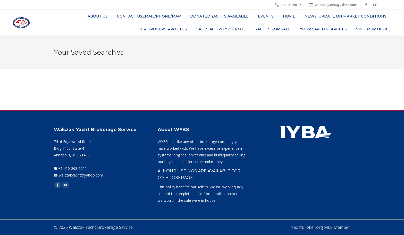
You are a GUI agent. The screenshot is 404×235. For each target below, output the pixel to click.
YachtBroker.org (307, 227)
